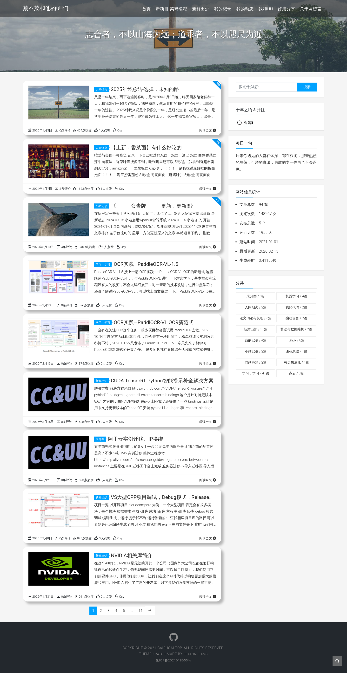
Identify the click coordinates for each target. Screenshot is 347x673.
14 (140, 611)
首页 (146, 9)
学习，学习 (104, 264)
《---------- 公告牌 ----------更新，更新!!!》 (153, 206)
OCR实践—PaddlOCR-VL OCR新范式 (154, 322)
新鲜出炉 (200, 9)
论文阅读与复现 (256, 318)
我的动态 (245, 9)
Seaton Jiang (196, 654)
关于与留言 (311, 9)
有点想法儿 (296, 362)
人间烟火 (102, 89)
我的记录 (223, 9)
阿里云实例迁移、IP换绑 (135, 439)
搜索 (307, 87)
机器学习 (296, 296)
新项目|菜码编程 (171, 9)
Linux (296, 340)
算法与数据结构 (296, 329)
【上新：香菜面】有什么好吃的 (146, 147)
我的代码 (296, 307)
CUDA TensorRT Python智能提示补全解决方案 (162, 381)
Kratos (159, 654)
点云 (296, 373)
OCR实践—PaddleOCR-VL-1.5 (146, 264)
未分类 (101, 439)
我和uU (266, 9)
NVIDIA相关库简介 (131, 555)
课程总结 (296, 351)
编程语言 (296, 318)
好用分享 (286, 9)
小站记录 (102, 206)
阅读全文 (207, 130)
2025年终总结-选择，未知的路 (145, 89)
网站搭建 (256, 362)
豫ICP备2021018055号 (173, 660)
